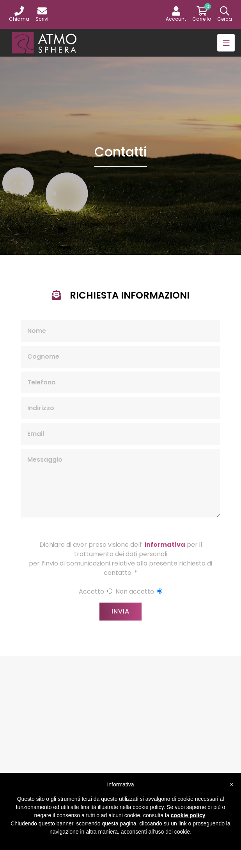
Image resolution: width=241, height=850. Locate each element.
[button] (176, 14)
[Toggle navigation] (226, 43)
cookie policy (188, 815)
